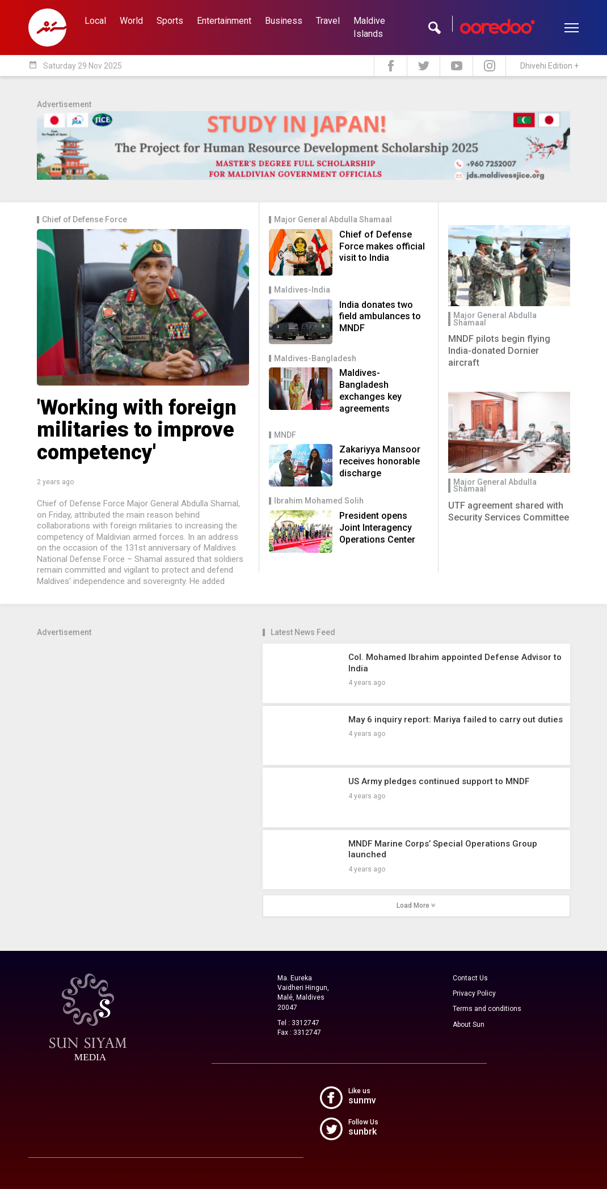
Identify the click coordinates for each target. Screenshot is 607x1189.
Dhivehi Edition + (549, 65)
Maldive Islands (369, 27)
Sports (170, 20)
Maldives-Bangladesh (315, 358)
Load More (416, 905)
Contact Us (470, 978)
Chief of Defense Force (84, 219)
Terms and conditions (487, 1009)
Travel (328, 20)
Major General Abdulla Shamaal (333, 219)
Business (283, 20)
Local (95, 20)
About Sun (468, 1025)
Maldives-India (302, 290)
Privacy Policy (474, 993)
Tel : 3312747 (298, 1023)
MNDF (285, 435)
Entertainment (224, 20)
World (131, 20)
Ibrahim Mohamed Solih (319, 501)
